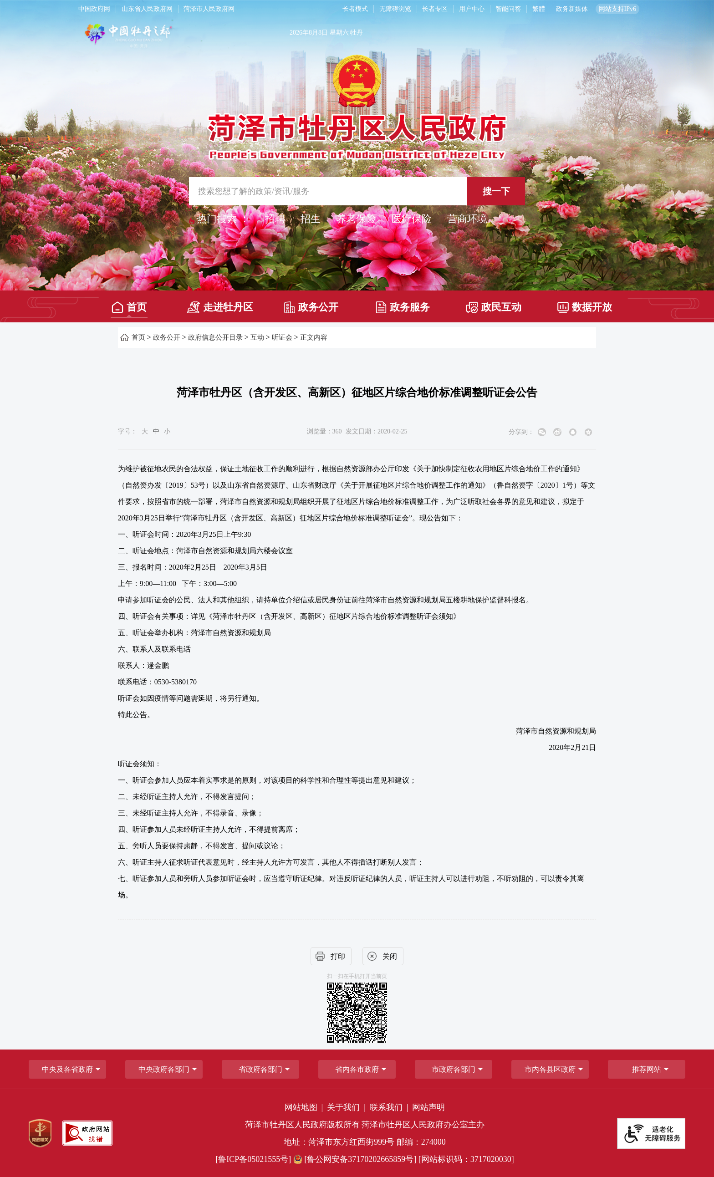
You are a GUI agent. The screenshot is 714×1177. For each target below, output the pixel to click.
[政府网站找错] (87, 1133)
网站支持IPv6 (617, 8)
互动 (257, 337)
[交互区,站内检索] (357, 191)
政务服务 (403, 307)
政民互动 (493, 307)
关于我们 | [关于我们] (347, 1107)
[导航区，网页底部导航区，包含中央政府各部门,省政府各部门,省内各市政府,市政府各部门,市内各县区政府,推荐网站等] (357, 1069)
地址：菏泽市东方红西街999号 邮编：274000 (365, 1141)
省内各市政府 (357, 1069)
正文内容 (313, 337)
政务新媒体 (572, 8)
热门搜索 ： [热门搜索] (223, 218)
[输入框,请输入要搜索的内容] (357, 191)
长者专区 (435, 8)
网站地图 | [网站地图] (305, 1107)
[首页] (129, 304)
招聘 (275, 218)
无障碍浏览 (395, 8)
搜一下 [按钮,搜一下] (496, 191)
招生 (311, 218)
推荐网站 (646, 1069)
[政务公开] (311, 304)
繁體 (538, 8)
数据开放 (584, 307)
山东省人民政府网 (147, 8)
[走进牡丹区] (220, 304)
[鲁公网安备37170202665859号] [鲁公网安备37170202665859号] (355, 1159)
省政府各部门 (260, 1069)
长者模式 (355, 8)
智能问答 (508, 8)
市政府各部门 (453, 1069)
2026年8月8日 (309, 32)
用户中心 (471, 8)
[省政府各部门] (260, 1069)
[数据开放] (585, 304)
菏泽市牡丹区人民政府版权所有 (302, 1124)
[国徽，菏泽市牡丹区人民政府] (357, 106)
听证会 (282, 337)
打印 (338, 956)
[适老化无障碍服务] (651, 1133)
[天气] (458, 37)
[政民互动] (494, 304)
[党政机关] (40, 1133)
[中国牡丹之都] (164, 37)
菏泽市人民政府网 (209, 8)
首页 (129, 307)
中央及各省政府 (67, 1069)
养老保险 (356, 218)
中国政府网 (94, 8)
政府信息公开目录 (215, 337)
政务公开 (311, 307)
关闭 (389, 956)
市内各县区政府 (550, 1069)
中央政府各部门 (163, 1069)
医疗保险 (412, 218)
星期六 (339, 32)
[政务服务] (402, 304)
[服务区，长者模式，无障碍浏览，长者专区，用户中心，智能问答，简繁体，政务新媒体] (484, 9)
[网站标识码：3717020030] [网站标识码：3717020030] (466, 1159)
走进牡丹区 (220, 307)
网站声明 (428, 1107)
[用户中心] (472, 9)
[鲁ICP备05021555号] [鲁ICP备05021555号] (253, 1159)
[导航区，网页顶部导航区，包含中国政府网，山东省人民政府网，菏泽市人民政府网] (202, 9)
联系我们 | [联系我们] (390, 1107)
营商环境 (467, 218)
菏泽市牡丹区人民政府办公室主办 (423, 1124)
